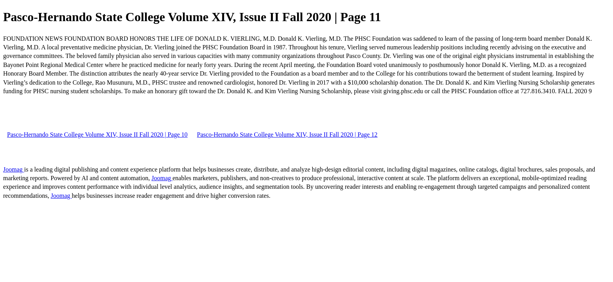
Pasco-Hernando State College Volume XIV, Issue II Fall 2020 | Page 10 (97, 134)
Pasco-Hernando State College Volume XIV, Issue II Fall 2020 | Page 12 (287, 134)
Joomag (13, 169)
